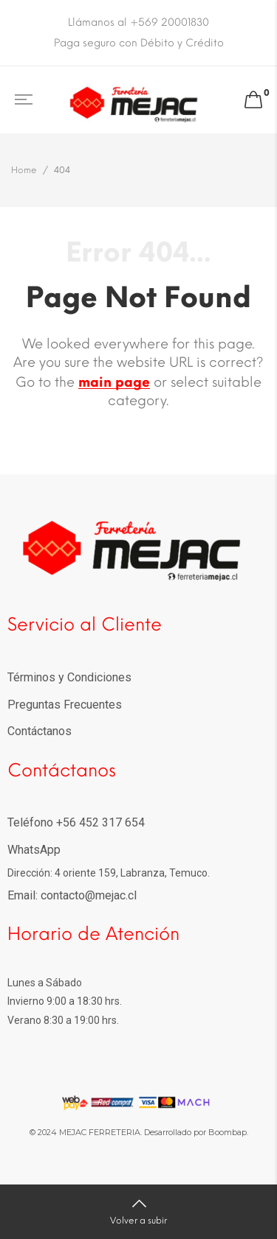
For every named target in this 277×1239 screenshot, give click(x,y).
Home (24, 170)
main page (114, 382)
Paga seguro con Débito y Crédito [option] (139, 43)
